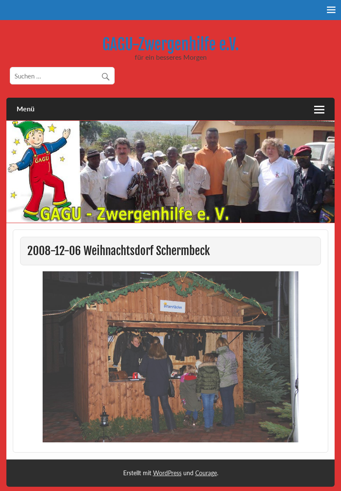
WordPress (167, 472)
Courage (206, 472)
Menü (26, 109)
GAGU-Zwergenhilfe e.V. (170, 44)
